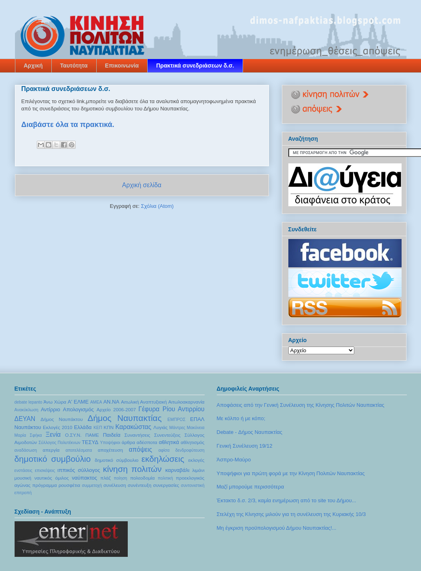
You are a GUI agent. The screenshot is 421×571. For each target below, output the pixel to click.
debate (21, 402)
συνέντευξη (139, 485)
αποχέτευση (110, 450)
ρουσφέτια (69, 485)
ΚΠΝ (109, 427)
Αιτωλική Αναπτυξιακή (144, 401)
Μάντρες (177, 427)
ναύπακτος (84, 478)
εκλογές (196, 460)
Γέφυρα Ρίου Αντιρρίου (171, 409)
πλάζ (105, 477)
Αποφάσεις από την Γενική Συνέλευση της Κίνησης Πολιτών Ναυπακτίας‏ (301, 405)
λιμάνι (198, 470)
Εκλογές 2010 (57, 427)
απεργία (50, 450)
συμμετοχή (92, 485)
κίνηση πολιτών (132, 469)
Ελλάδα (83, 427)
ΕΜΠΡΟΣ (176, 419)
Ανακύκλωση (26, 410)
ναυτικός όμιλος (51, 477)
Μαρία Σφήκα (28, 435)
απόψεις (140, 449)
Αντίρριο (50, 409)
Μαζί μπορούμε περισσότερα (250, 487)
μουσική (23, 477)
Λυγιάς (160, 427)
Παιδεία (111, 435)
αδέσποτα (147, 442)
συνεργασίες (166, 485)
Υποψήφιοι (110, 442)
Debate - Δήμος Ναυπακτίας (250, 432)
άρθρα (128, 442)
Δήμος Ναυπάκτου (61, 419)
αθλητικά (169, 442)
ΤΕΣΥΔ (90, 442)
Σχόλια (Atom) (157, 206)
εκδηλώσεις (163, 458)
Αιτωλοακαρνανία (186, 401)
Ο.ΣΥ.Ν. (73, 435)
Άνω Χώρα (55, 401)
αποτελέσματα (79, 450)
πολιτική (165, 478)
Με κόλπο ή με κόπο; (241, 418)
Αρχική (33, 65)
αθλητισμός (193, 442)
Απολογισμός (78, 409)
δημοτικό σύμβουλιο (116, 460)
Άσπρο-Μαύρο (234, 460)
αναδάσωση (26, 450)
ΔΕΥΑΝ (25, 418)
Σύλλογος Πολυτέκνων (59, 442)
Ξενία (53, 434)
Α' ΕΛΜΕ (78, 402)
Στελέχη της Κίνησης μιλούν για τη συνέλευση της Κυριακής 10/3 (291, 514)
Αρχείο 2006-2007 (116, 409)
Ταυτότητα (74, 65)
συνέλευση (115, 485)
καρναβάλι (177, 470)
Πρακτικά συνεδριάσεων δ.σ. (195, 65)
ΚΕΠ (97, 427)
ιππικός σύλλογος (78, 470)
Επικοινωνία (122, 65)
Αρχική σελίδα (141, 185)
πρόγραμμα (44, 485)
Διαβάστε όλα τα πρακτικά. (67, 125)
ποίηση (120, 478)
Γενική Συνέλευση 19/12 (245, 446)
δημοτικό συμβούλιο (53, 458)
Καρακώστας (133, 426)
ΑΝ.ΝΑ (111, 402)
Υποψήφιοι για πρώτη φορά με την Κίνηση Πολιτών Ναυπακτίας (291, 473)
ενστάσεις (24, 470)
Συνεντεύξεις (167, 435)
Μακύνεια (196, 427)
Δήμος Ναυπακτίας (124, 418)
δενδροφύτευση (189, 450)
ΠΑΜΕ (92, 435)
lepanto (35, 402)
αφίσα (164, 450)
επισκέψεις (45, 470)
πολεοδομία (142, 477)
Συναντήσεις (137, 435)
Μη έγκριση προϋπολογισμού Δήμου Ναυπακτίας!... (276, 528)
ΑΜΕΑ (96, 402)
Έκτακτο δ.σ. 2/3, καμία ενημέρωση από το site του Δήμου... (286, 500)
